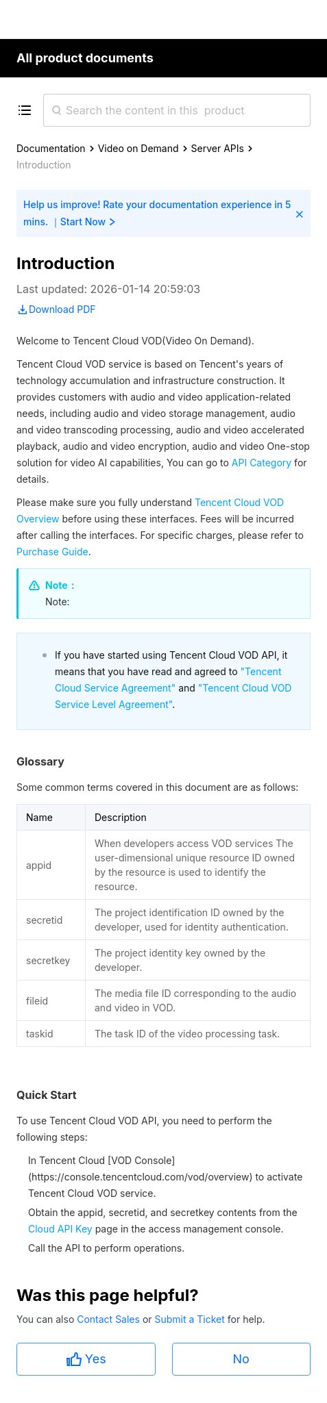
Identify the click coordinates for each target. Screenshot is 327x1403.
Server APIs (217, 148)
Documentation (51, 148)
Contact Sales (110, 1319)
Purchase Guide (52, 551)
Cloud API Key (60, 1229)
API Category (261, 462)
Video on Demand (138, 148)
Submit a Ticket (190, 1319)
